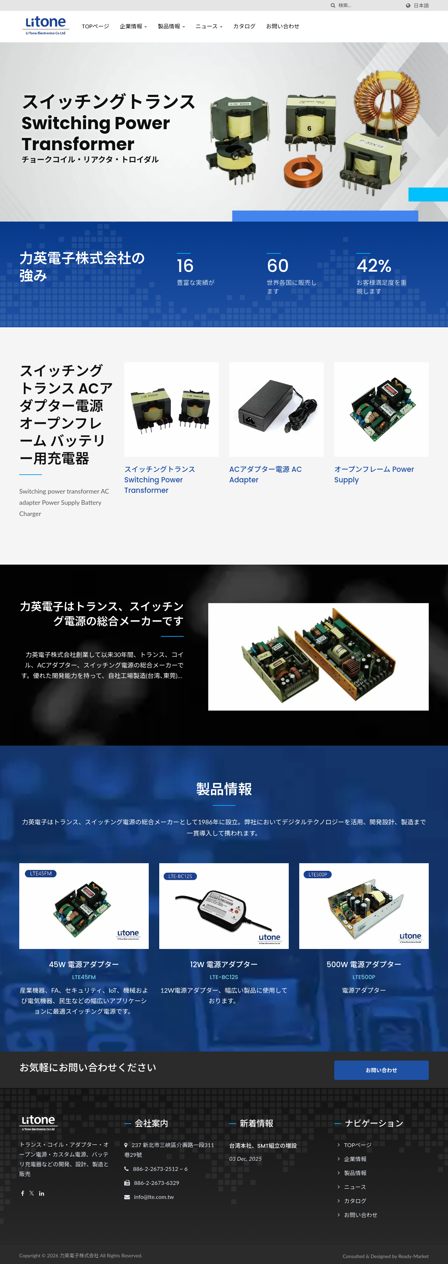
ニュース (209, 26)
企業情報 (133, 26)
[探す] (333, 5)
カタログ (244, 26)
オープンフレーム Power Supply (375, 474)
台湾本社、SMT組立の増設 (263, 1143)
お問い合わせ (283, 26)
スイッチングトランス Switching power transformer (161, 479)
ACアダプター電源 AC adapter (266, 474)
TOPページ (95, 26)
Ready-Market (413, 1253)
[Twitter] (31, 1190)
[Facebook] (22, 1190)
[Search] (369, 5)
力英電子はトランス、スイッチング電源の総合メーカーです (107, 626)
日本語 (421, 5)
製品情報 (171, 26)
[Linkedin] (41, 1190)
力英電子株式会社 (79, 1252)
